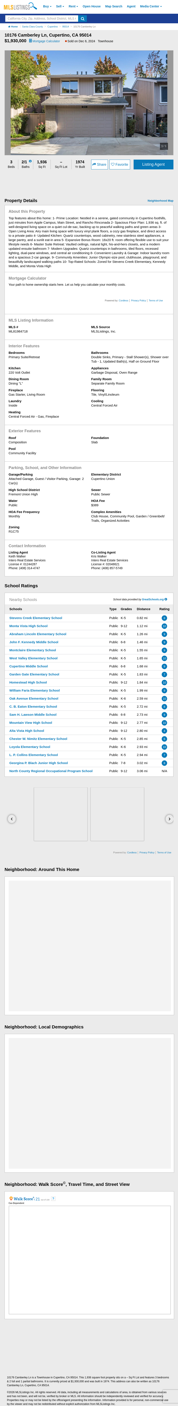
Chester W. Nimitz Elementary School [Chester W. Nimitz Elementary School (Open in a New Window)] (38, 739)
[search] (82, 18)
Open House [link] (92, 6)
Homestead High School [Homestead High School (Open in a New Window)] (28, 682)
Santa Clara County (32, 26)
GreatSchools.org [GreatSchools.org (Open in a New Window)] (153, 599)
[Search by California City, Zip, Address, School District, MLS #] (41, 18)
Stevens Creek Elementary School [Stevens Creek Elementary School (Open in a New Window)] (35, 618)
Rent (72, 6)
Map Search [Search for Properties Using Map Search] (114, 6)
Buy (46, 6)
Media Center (149, 6)
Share (99, 164)
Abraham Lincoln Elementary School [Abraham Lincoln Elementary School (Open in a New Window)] (37, 634)
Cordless (123, 300)
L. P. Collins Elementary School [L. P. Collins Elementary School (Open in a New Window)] (33, 755)
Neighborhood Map (160, 200)
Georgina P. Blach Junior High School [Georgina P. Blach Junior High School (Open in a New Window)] (38, 763)
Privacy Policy (138, 300)
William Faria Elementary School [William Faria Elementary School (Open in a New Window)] (34, 690)
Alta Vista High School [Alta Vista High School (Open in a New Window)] (26, 731)
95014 (65, 26)
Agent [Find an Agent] (131, 6)
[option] (89, 103)
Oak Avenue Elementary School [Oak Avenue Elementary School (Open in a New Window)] (33, 698)
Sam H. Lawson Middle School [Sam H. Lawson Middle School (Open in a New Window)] (33, 714)
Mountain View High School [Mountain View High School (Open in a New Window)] (30, 722)
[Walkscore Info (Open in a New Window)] (22, 1198)
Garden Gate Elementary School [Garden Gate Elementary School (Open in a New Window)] (34, 674)
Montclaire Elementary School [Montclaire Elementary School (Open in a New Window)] (32, 650)
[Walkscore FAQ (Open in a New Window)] (53, 1199)
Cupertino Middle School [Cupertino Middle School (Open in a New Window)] (28, 666)
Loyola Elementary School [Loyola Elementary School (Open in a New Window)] (29, 747)
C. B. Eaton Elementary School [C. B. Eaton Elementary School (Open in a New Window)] (33, 706)
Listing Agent (153, 164)
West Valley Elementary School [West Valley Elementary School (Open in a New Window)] (33, 658)
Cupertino (52, 26)
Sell (59, 6)
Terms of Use (156, 300)
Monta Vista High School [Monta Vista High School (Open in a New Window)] (28, 626)
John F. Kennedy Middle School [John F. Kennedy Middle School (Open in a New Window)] (33, 642)
